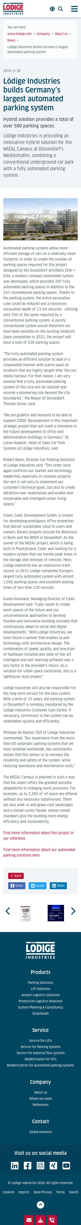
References (40, 1105)
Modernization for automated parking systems (40, 1065)
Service (40, 1030)
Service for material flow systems (41, 1053)
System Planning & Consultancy (40, 1007)
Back (15, 876)
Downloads (41, 1013)
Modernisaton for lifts (40, 1059)
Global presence (40, 1132)
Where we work (40, 1099)
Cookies (8, 1192)
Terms (60, 1192)
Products (41, 972)
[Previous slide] (8, 911)
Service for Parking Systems (40, 1047)
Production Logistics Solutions (40, 1001)
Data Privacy (43, 1192)
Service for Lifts (40, 1041)
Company (40, 1082)
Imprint (23, 1192)
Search (73, 1192)
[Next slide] (73, 911)
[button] (16, 885)
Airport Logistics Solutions (40, 995)
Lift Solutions (40, 989)
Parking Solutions (40, 983)
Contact (40, 1121)
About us (40, 1092)
